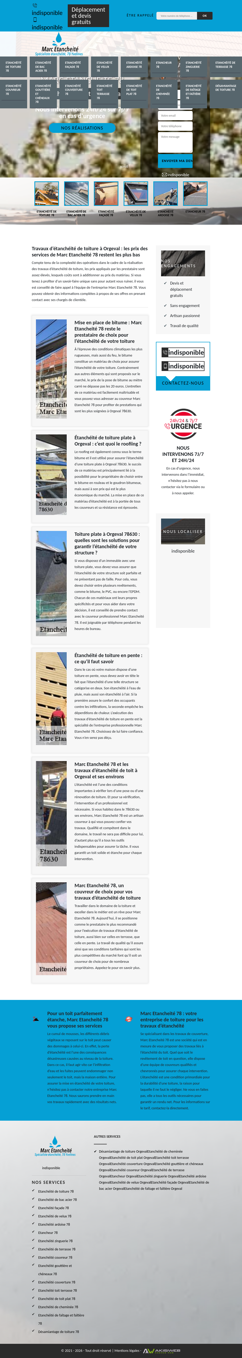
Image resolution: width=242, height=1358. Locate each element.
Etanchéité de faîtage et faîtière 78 (194, 92)
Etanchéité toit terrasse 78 (104, 92)
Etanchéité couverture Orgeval (132, 1164)
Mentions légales (127, 1350)
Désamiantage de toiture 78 (225, 88)
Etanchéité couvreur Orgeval (131, 1170)
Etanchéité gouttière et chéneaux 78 (43, 94)
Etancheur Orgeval (123, 1176)
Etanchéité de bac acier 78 (43, 66)
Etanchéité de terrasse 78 (225, 65)
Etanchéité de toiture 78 (13, 66)
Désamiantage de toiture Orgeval (123, 1151)
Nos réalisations (82, 128)
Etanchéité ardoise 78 (134, 65)
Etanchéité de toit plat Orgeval (132, 1157)
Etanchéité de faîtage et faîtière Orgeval (153, 1188)
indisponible (47, 9)
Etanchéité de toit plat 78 (134, 90)
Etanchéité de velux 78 (104, 66)
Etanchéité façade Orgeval (170, 1182)
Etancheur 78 (164, 65)
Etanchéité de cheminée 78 (164, 92)
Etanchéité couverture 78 (74, 90)
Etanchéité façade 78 (73, 65)
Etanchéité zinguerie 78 (194, 66)
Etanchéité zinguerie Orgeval (158, 1176)
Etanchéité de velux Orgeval (130, 1182)
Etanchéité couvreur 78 (13, 90)
